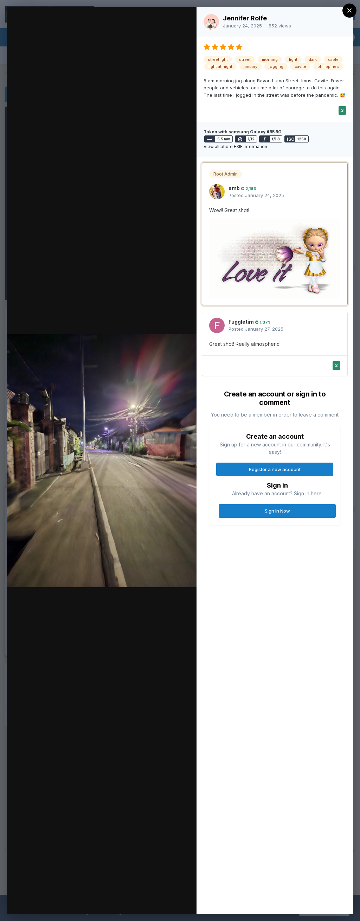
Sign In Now (277, 511)
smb (234, 188)
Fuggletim (241, 322)
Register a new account (275, 469)
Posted (256, 195)
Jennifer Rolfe (245, 18)
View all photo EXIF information (235, 146)
